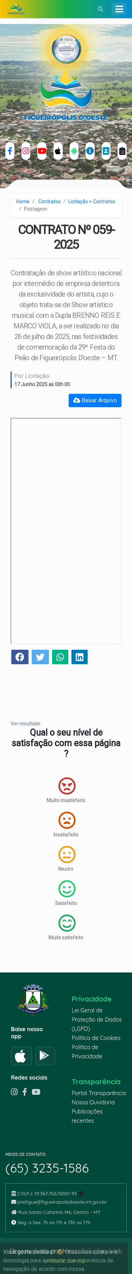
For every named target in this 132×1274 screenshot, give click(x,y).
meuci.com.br (66, 1261)
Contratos (49, 201)
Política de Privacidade (87, 1052)
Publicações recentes (87, 1116)
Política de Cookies (96, 1037)
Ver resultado (25, 723)
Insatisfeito (66, 824)
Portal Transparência (99, 1093)
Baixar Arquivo (95, 400)
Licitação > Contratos (91, 201)
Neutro (66, 859)
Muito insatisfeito (66, 790)
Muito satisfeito (66, 927)
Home (23, 201)
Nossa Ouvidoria (93, 1102)
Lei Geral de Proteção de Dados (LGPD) (97, 1019)
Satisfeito (66, 893)
